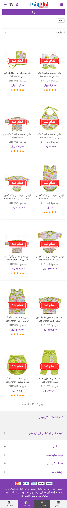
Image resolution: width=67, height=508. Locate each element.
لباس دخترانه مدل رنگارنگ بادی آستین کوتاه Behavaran (50, 258)
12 (7, 32)
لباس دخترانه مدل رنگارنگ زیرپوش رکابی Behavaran (17, 319)
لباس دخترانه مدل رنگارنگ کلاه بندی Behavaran (17, 75)
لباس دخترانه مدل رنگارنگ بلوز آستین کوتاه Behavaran (49, 319)
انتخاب (60, 32)
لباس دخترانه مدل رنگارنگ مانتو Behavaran (17, 136)
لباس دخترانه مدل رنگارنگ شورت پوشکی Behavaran (17, 380)
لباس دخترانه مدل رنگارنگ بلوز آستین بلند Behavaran (17, 258)
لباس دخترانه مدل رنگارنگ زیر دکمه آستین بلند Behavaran (17, 197)
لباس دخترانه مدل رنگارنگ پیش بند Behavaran (49, 136)
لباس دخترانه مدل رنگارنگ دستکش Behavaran (49, 75)
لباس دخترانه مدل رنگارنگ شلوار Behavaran (49, 380)
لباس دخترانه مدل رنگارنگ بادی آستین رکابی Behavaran (50, 197)
